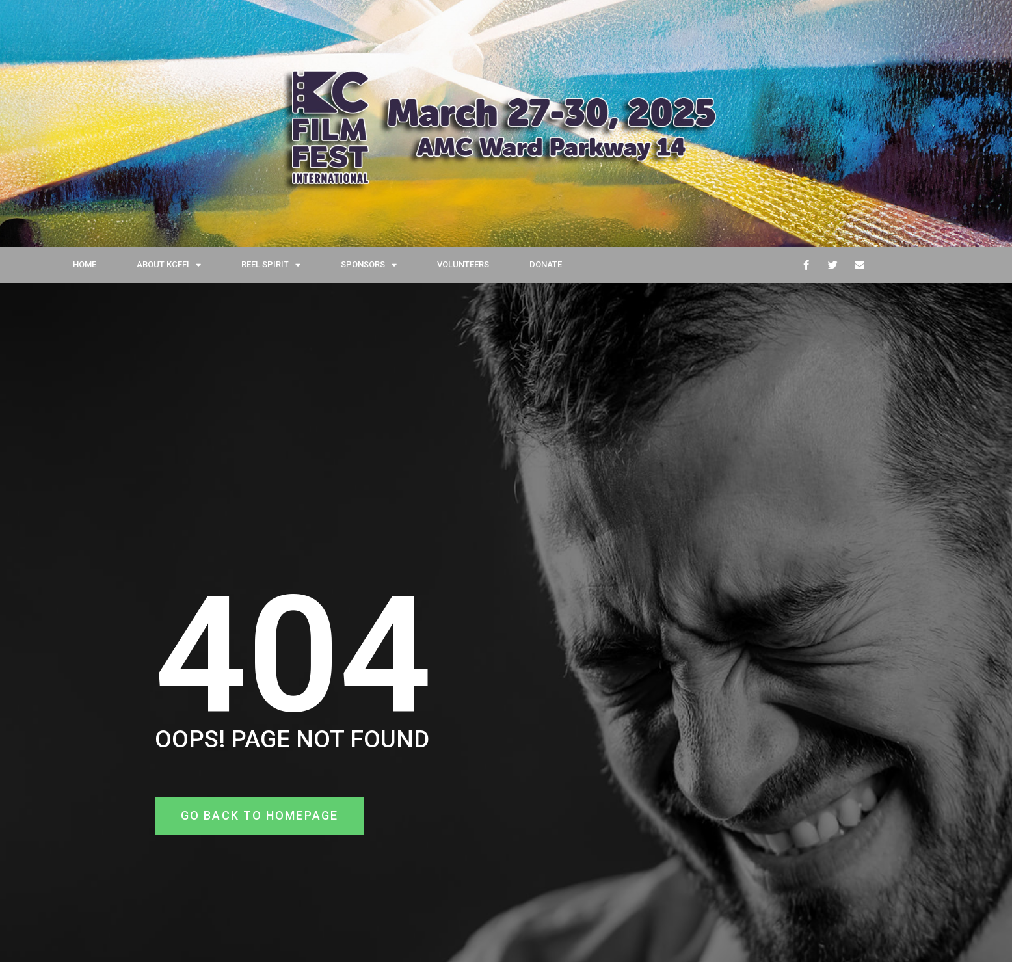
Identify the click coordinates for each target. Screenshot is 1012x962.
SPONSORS (369, 265)
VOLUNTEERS (463, 264)
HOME (84, 264)
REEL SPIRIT (270, 265)
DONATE (545, 264)
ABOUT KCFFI (169, 265)
